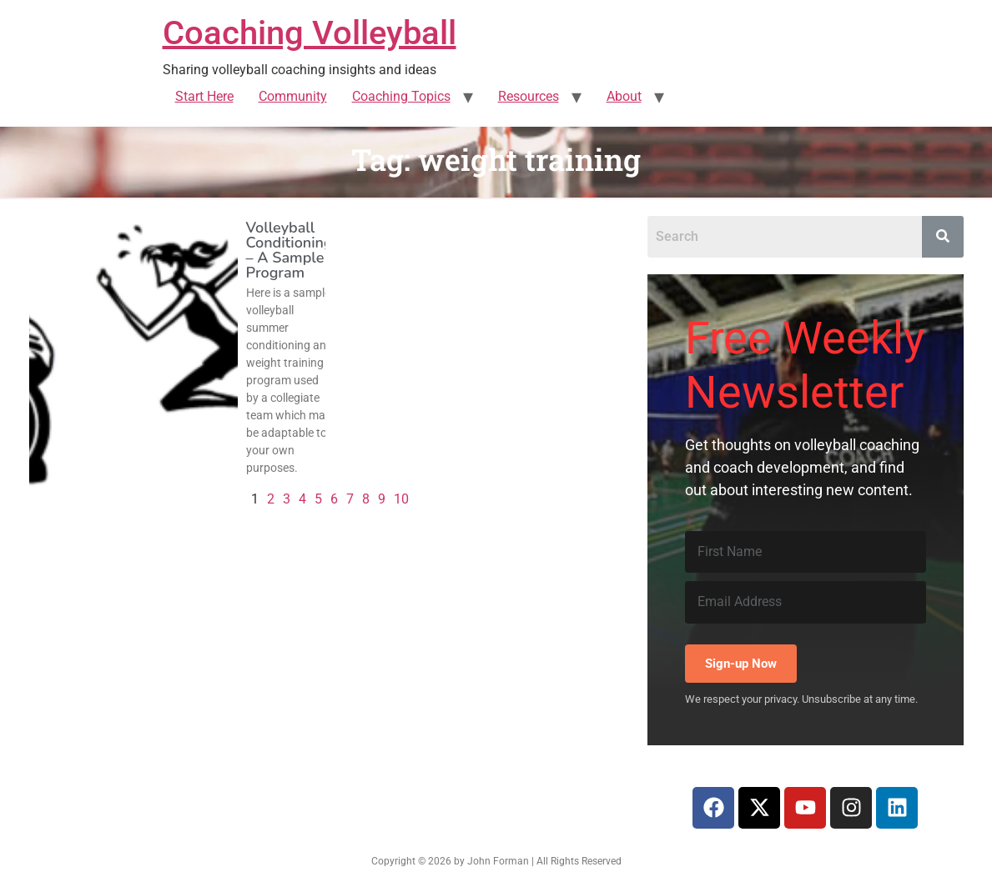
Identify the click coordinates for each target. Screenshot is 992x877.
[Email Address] (805, 602)
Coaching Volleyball (309, 33)
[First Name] (805, 552)
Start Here (204, 96)
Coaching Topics (401, 96)
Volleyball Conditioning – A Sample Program (289, 250)
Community (293, 96)
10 (401, 499)
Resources (528, 96)
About (624, 96)
